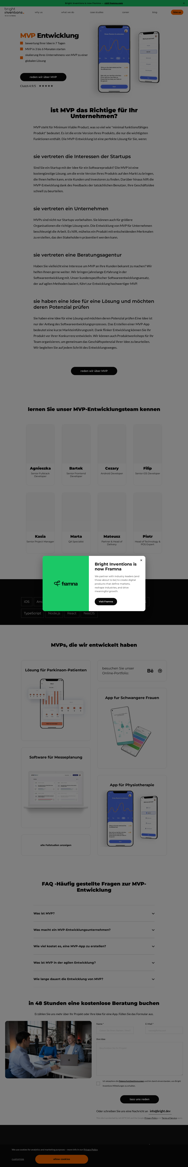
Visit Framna (106, 601)
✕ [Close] (141, 560)
